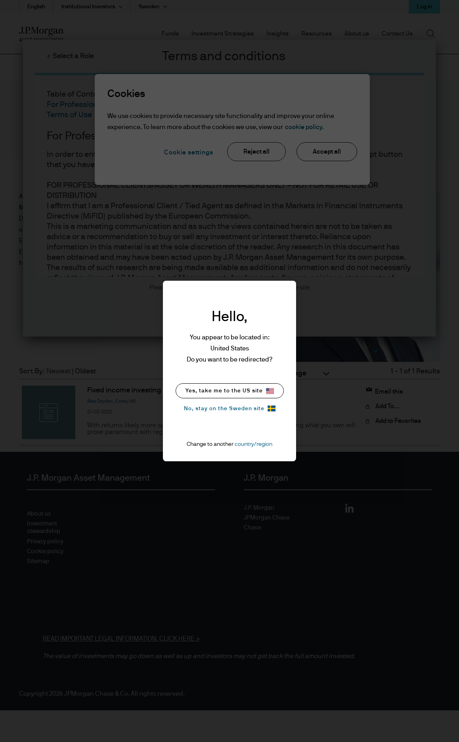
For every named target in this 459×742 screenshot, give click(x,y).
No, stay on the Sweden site (229, 408)
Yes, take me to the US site (230, 391)
